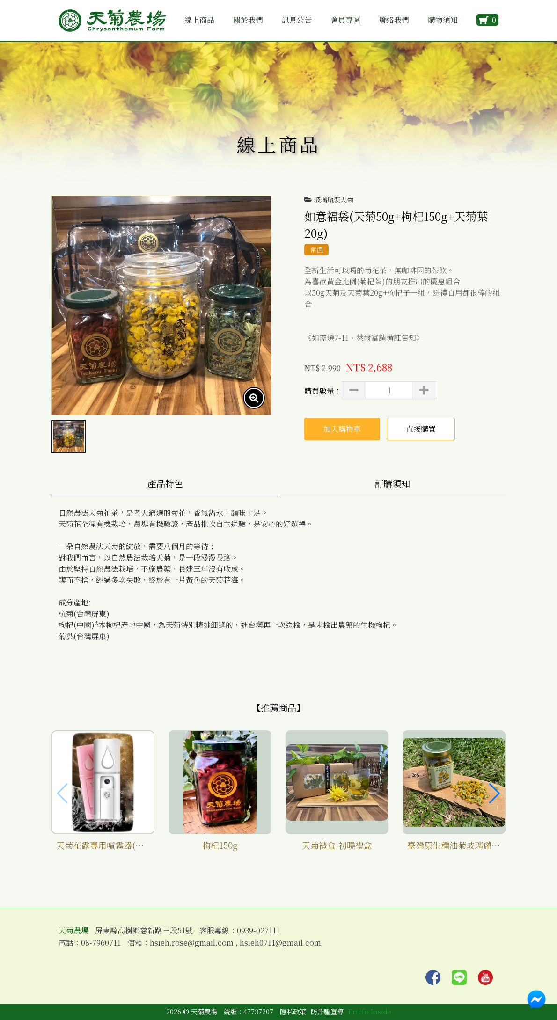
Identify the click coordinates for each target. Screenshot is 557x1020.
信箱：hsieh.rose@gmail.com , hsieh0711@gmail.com (224, 943)
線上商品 (199, 20)
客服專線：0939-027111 (239, 930)
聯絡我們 (394, 20)
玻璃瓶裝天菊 (333, 199)
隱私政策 (293, 1011)
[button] (494, 793)
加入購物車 (342, 428)
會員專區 (345, 20)
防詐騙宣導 (327, 1011)
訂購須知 (392, 483)
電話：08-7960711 (90, 943)
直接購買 (421, 428)
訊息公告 (297, 20)
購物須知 (443, 20)
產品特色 (165, 483)
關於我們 (248, 20)
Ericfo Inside (369, 1011)
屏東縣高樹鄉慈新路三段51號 (144, 930)
